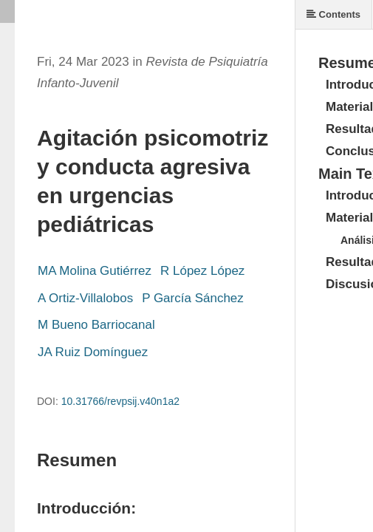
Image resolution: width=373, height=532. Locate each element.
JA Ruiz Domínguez (93, 352)
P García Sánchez (193, 298)
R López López (202, 271)
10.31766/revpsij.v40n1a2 (120, 401)
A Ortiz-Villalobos (85, 298)
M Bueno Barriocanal (96, 325)
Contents (333, 14)
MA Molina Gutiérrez (94, 271)
